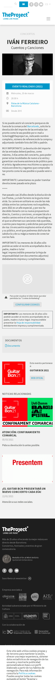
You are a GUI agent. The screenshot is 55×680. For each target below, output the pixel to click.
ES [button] (47, 4)
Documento (12, 345)
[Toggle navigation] (48, 19)
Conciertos (27, 34)
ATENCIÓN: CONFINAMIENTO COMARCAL (21, 433)
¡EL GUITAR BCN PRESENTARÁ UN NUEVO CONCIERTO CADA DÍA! (24, 490)
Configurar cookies (27, 304)
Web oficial (37, 378)
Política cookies (27, 673)
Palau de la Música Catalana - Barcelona (25, 104)
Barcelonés (33, 126)
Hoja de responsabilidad (28, 322)
